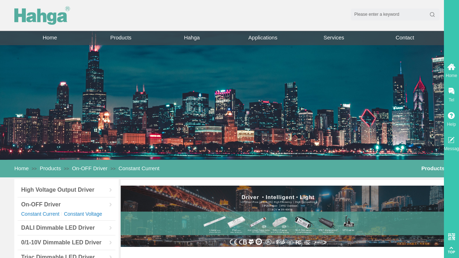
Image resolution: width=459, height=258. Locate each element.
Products (120, 37)
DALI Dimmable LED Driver (58, 228)
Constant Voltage (83, 214)
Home (50, 37)
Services (333, 37)
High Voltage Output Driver (57, 190)
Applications (263, 37)
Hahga (192, 37)
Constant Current (139, 168)
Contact (405, 37)
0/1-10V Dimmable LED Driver (61, 242)
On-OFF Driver (90, 168)
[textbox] (388, 14)
